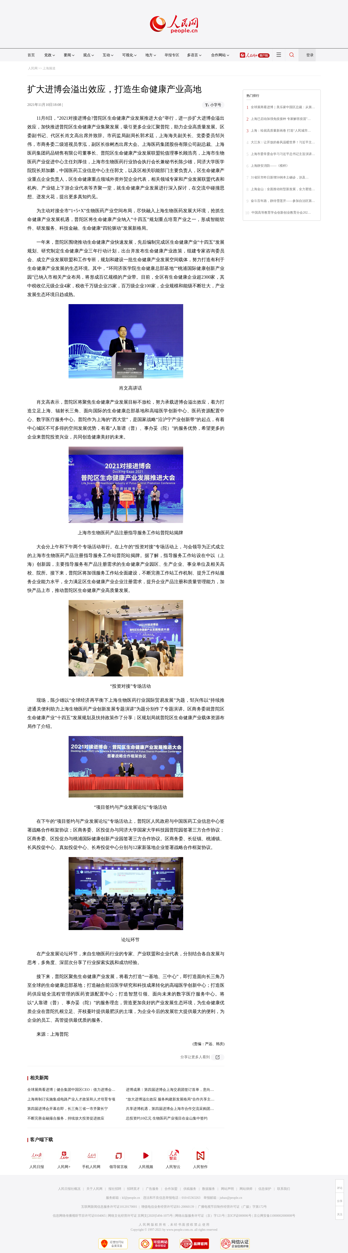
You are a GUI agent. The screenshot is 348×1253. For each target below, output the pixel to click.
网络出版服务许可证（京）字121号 (200, 1215)
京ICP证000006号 (239, 1215)
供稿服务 (189, 1189)
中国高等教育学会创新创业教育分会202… (281, 212)
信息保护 (264, 1189)
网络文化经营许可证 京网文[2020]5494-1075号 (140, 1215)
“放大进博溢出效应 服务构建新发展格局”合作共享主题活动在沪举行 (181, 1099)
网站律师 (246, 1189)
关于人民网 (94, 1189)
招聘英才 (133, 1189)
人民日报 (37, 1158)
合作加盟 (171, 1189)
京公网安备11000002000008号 (274, 1215)
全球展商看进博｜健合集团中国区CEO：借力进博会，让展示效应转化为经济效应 (93, 1090)
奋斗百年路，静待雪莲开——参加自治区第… (283, 201)
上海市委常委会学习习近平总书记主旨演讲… (283, 154)
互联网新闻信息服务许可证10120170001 (109, 1206)
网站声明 (227, 1189)
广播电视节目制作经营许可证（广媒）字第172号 (232, 1206)
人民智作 (200, 1158)
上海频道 (49, 68)
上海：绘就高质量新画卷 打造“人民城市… (281, 130)
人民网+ (64, 1158)
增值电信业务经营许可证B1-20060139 (167, 1206)
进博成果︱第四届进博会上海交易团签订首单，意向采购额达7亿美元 (182, 1090)
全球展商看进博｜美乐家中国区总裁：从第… (283, 107)
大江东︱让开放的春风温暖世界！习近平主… (283, 142)
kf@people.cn (131, 1197)
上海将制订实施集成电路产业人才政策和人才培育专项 (71, 1099)
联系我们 (283, 1189)
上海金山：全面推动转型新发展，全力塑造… (283, 189)
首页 (31, 55)
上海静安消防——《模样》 (270, 165)
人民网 (33, 68)
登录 (310, 55)
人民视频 (146, 1158)
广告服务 (152, 1189)
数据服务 (208, 1189)
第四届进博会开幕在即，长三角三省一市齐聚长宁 (67, 1109)
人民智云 (173, 1158)
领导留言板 (118, 1158)
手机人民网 (91, 1158)
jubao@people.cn (231, 1197)
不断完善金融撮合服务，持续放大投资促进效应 (65, 1118)
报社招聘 (114, 1189)
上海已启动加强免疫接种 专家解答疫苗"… (281, 119)
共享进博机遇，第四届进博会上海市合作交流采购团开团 (172, 1109)
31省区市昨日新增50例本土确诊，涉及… (280, 177)
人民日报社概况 (69, 1189)
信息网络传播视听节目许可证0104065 (79, 1215)
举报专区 (172, 55)
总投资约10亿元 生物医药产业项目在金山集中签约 (166, 1118)
